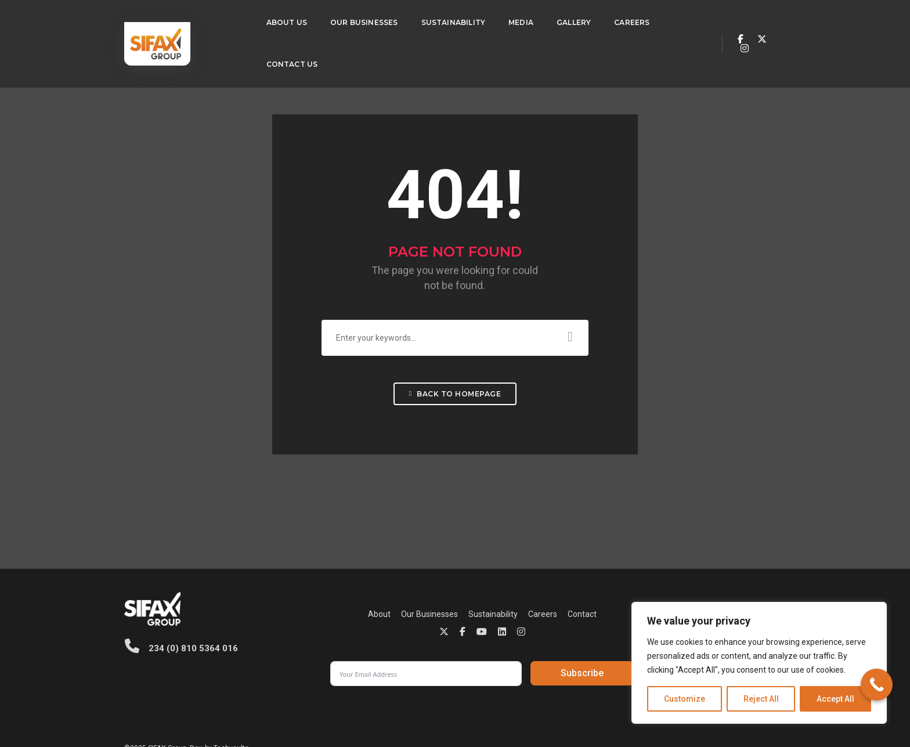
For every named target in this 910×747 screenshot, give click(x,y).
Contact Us (274, 62)
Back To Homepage (455, 400)
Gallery (556, 20)
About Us (268, 20)
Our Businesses (346, 20)
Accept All (835, 698)
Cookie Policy (574, 706)
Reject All (761, 698)
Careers (613, 20)
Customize (684, 698)
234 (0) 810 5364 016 (180, 648)
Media (502, 20)
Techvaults (231, 706)
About (282, 616)
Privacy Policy (525, 706)
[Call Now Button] (877, 685)
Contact (485, 616)
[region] (759, 663)
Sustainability (435, 20)
